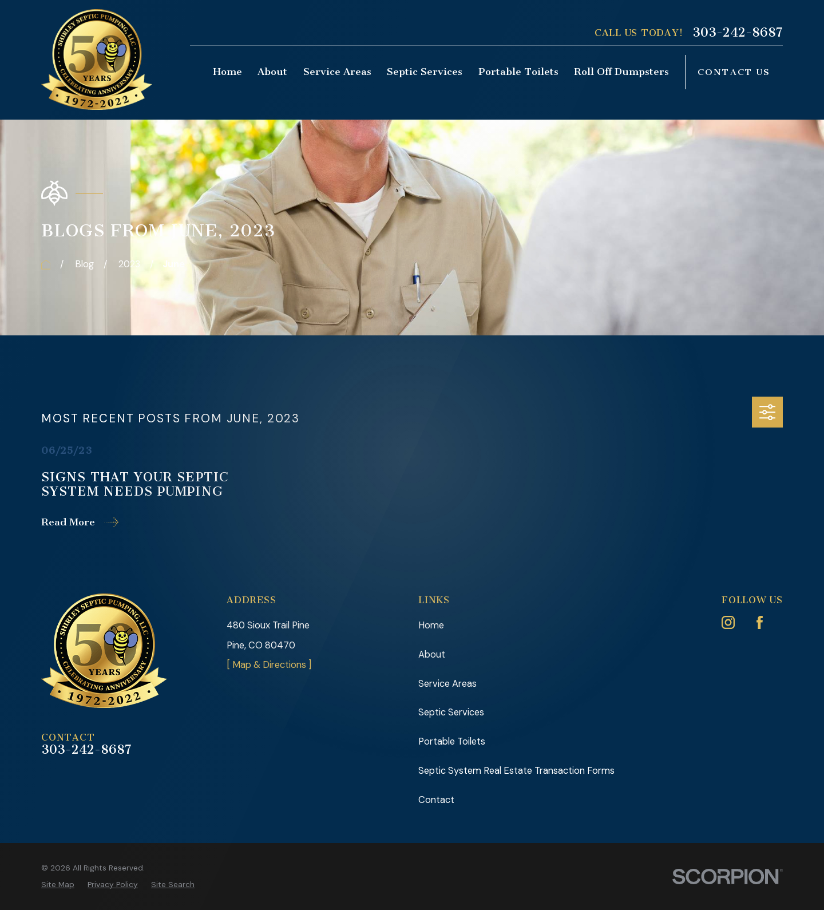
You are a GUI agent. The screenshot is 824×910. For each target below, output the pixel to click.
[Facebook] (759, 622)
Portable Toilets (451, 741)
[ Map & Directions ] (269, 665)
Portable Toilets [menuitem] (518, 72)
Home (431, 625)
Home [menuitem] (227, 72)
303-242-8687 (737, 33)
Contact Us (734, 72)
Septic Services (451, 712)
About (431, 654)
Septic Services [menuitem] (424, 72)
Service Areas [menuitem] (337, 72)
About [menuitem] (272, 72)
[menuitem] (57, 884)
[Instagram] (728, 622)
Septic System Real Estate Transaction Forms (516, 771)
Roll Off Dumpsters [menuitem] (621, 72)
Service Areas (447, 684)
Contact (436, 800)
